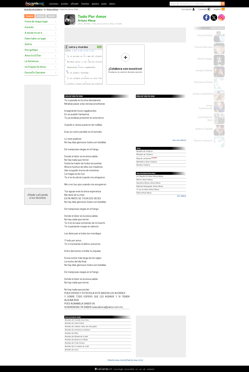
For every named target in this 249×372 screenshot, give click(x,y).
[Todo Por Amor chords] (116, 360)
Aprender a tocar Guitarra (146, 162)
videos (112, 4)
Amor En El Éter (33, 55)
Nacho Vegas (205, 58)
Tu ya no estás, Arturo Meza (147, 189)
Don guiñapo (31, 50)
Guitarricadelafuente (204, 93)
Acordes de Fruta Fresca (75, 343)
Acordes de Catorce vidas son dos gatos (81, 326)
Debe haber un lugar (35, 38)
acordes (64, 4)
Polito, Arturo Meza (143, 193)
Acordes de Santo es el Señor (76, 340)
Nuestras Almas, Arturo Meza (148, 183)
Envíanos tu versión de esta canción (125, 63)
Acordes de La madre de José (77, 346)
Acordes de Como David (74, 323)
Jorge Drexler (204, 35)
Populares (29, 16)
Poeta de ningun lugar (36, 21)
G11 (75, 51)
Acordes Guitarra (143, 165)
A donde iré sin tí (33, 33)
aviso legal (118, 369)
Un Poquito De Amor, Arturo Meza (149, 176)
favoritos (85, 4)
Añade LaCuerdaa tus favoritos (38, 196)
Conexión (202, 9)
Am (67, 71)
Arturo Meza (52, 9)
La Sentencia (31, 61)
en (140, 369)
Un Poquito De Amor (35, 67)
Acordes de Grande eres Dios (77, 320)
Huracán (29, 27)
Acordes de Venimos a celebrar (77, 330)
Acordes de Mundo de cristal (76, 336)
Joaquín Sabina (203, 70)
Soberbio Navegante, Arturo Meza (149, 186)
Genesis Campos (203, 140)
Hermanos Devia (203, 82)
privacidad (129, 369)
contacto (150, 369)
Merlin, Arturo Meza (144, 180)
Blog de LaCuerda (146, 158)
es (137, 369)
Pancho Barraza (203, 47)
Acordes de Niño (71, 333)
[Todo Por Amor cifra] (134, 360)
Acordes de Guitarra (33, 9)
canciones (53, 4)
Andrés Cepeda (203, 129)
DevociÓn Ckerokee (35, 72)
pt (144, 369)
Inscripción (187, 9)
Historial (51, 16)
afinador (75, 4)
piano (104, 4)
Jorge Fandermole (205, 107)
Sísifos (28, 44)
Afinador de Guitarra (144, 154)
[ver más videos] (179, 140)
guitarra (95, 4)
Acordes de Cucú (71, 350)
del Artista (40, 16)
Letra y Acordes (78, 47)
